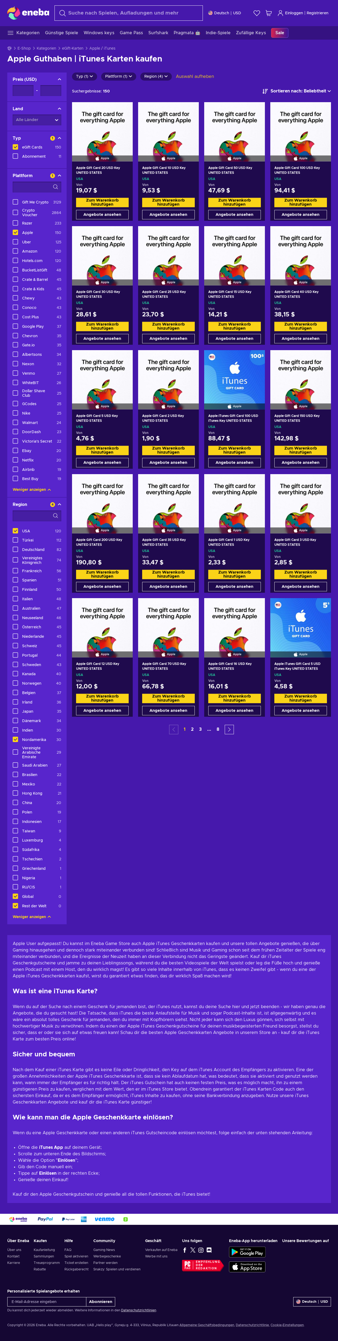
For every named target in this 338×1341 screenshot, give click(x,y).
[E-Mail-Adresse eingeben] (46, 1301)
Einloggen (290, 13)
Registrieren (317, 13)
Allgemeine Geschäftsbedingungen (206, 1325)
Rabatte (40, 1269)
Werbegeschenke (107, 1256)
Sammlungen (44, 1256)
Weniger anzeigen (32, 490)
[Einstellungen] (225, 13)
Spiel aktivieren (76, 1256)
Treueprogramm (47, 1262)
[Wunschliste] (257, 13)
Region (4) (156, 76)
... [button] (209, 729)
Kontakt (13, 1256)
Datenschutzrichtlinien (138, 1310)
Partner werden (105, 1262)
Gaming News (104, 1250)
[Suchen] (128, 13)
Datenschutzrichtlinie (252, 1325)
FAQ (67, 1250)
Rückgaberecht (76, 1269)
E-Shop (24, 48)
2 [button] (192, 729)
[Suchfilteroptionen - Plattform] (37, 187)
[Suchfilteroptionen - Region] (37, 516)
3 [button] (200, 729)
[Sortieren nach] (297, 91)
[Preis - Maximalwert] (50, 90)
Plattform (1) (118, 76)
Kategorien (46, 48)
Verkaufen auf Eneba (161, 1250)
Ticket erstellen (76, 1262)
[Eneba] (28, 12)
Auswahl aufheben (195, 76)
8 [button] (218, 729)
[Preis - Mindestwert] (23, 90)
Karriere (13, 1262)
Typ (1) (84, 76)
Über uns (14, 1250)
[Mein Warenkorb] (269, 13)
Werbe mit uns (156, 1256)
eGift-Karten (72, 48)
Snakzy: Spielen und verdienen (117, 1269)
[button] (229, 729)
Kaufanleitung (44, 1250)
